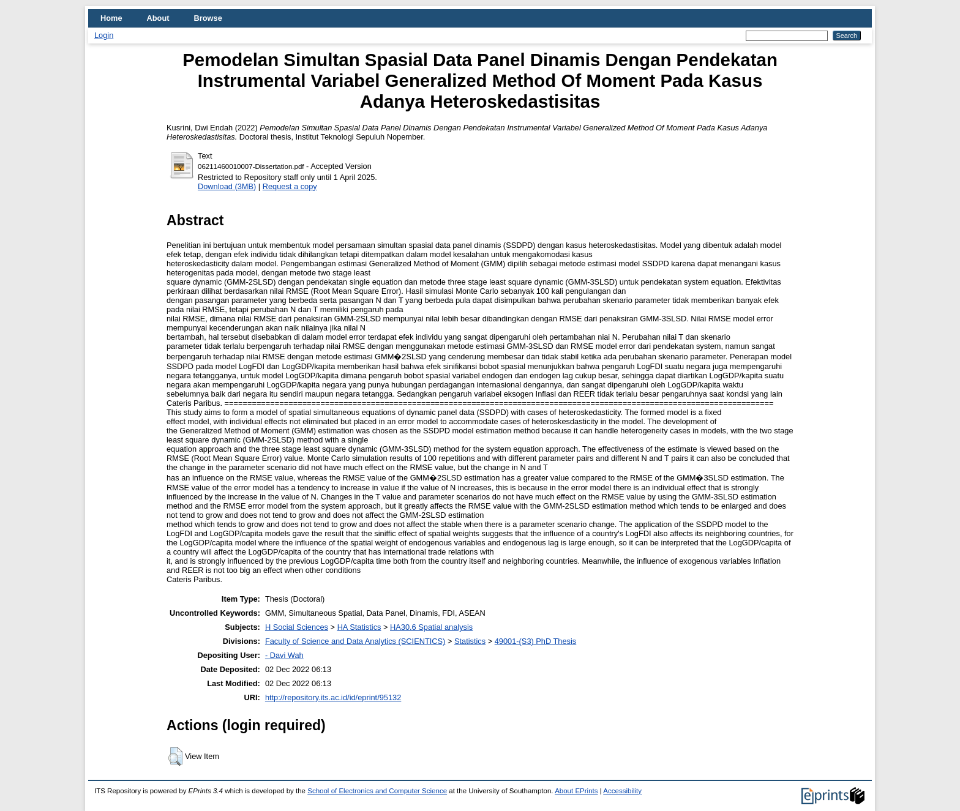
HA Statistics (359, 627)
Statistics (470, 641)
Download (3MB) (227, 186)
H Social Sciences (296, 627)
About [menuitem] (158, 18)
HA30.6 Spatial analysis (431, 627)
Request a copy (290, 186)
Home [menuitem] (111, 18)
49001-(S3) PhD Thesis (536, 641)
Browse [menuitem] (208, 18)
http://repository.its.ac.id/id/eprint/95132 (333, 697)
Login (103, 35)
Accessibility (622, 790)
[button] (175, 756)
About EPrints (576, 790)
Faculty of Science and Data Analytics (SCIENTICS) (355, 641)
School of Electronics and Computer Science (377, 790)
